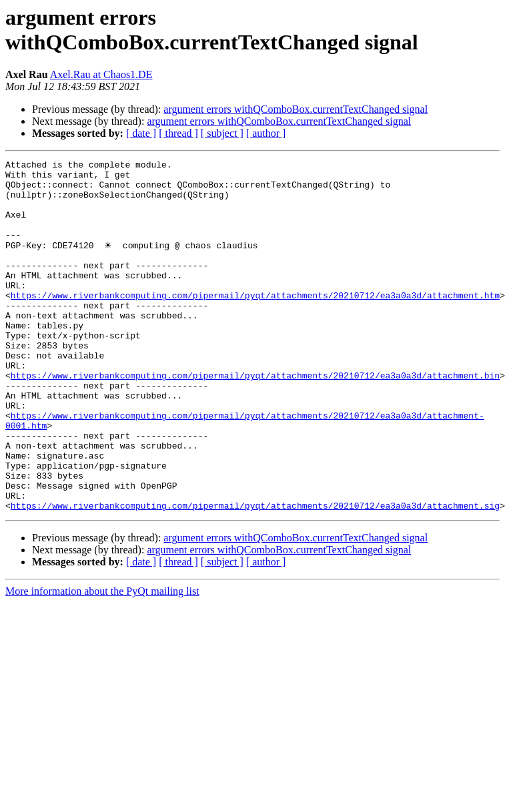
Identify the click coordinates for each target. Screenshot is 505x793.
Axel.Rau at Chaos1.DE (101, 74)
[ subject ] (222, 133)
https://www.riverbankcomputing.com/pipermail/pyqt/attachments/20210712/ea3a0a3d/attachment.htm (255, 322)
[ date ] (141, 133)
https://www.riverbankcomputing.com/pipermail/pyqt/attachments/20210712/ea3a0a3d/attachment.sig (255, 575)
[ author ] (266, 133)
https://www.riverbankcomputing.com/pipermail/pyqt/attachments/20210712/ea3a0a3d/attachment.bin (255, 419)
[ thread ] (178, 133)
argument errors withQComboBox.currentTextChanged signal (295, 109)
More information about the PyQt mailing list (102, 660)
